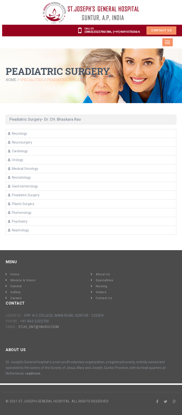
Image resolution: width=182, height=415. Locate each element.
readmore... (33, 372)
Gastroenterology (23, 186)
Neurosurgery (20, 142)
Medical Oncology (23, 168)
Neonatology (19, 177)
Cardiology (18, 151)
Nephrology (18, 230)
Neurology (17, 133)
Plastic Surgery (21, 203)
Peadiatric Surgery (24, 195)
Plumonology (20, 212)
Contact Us (161, 30)
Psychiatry (17, 221)
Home (11, 80)
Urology (15, 160)
